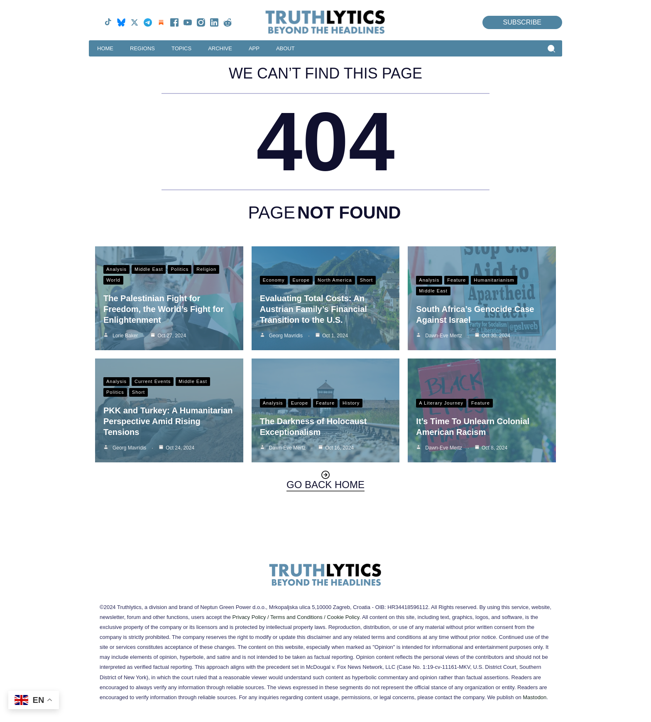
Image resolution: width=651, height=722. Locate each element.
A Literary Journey (441, 402)
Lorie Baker (125, 336)
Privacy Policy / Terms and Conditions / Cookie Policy (296, 617)
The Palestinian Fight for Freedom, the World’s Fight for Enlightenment (163, 309)
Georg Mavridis (286, 336)
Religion (206, 269)
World (113, 280)
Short (366, 280)
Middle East (149, 269)
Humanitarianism (494, 280)
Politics (179, 269)
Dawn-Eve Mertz (443, 336)
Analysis (116, 269)
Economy (274, 280)
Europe (301, 280)
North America (335, 280)
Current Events (153, 381)
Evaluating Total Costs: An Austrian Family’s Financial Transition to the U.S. (313, 309)
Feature (456, 280)
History (351, 402)
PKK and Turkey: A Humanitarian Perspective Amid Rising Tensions (168, 421)
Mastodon (534, 697)
